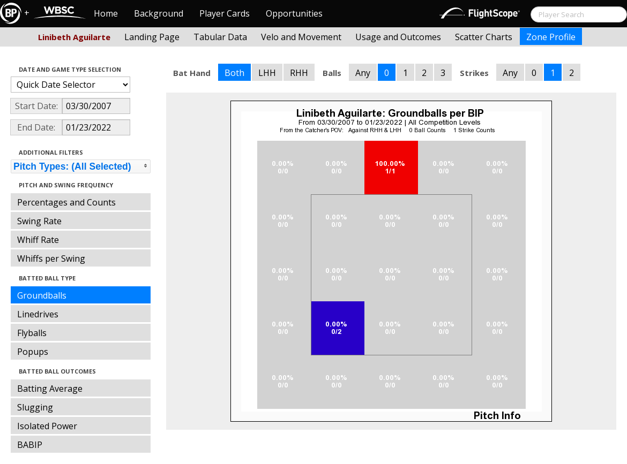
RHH (299, 73)
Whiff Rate (38, 240)
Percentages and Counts (66, 202)
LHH (267, 73)
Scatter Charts (483, 37)
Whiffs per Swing (51, 258)
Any (362, 73)
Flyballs (32, 333)
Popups (32, 351)
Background (158, 13)
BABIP (29, 445)
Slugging (35, 407)
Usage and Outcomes (398, 37)
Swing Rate (39, 221)
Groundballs (41, 295)
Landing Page (152, 37)
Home (106, 13)
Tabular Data (220, 37)
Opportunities (294, 13)
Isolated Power (47, 426)
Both (234, 73)
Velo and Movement (301, 37)
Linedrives (37, 314)
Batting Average (50, 388)
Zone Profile (551, 37)
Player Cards (224, 13)
